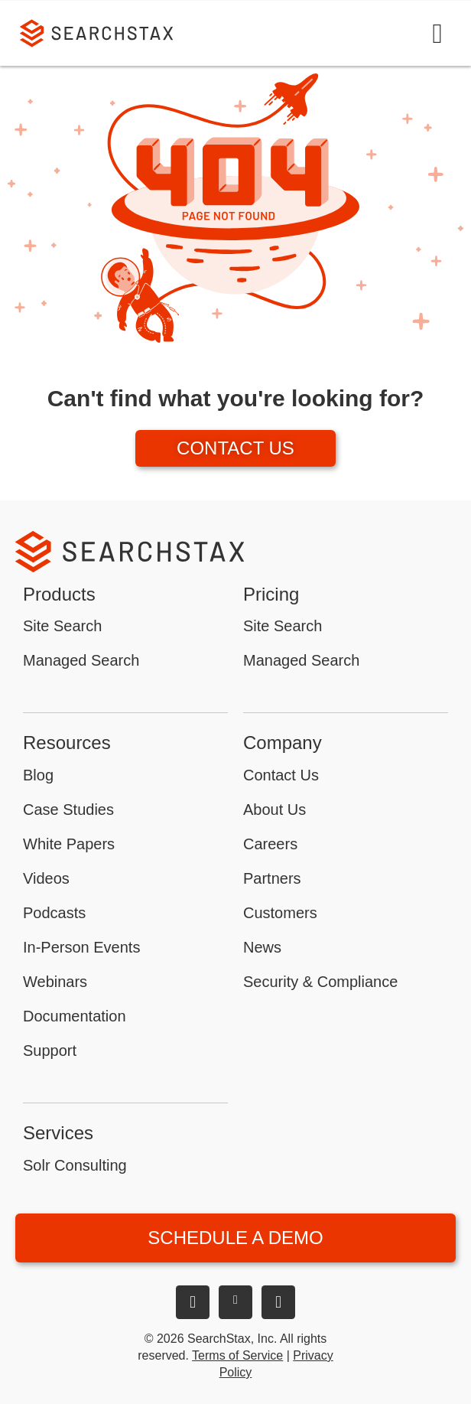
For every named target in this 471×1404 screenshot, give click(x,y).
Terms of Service (237, 1355)
